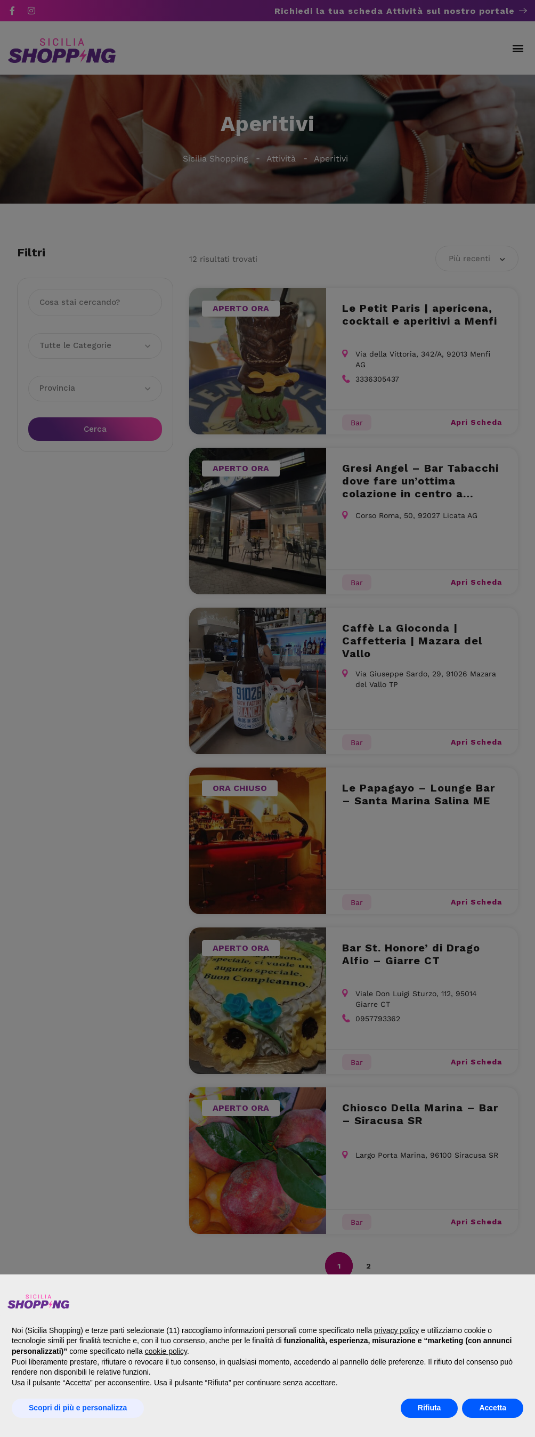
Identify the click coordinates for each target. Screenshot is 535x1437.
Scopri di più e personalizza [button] (78, 1407)
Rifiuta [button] (429, 1407)
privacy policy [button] (396, 1330)
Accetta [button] (492, 1407)
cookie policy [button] (166, 1351)
